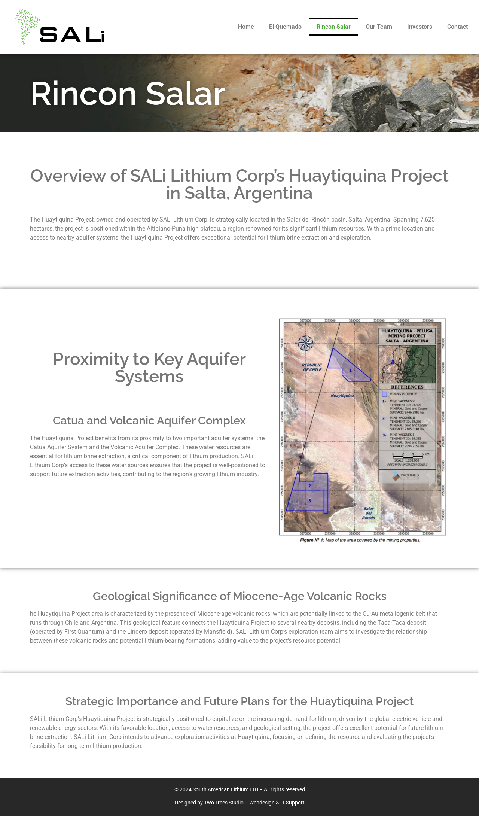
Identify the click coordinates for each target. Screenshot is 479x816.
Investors (419, 26)
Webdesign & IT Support (277, 803)
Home (246, 26)
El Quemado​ (285, 26)
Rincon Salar (334, 26)
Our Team (379, 26)
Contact (457, 26)
